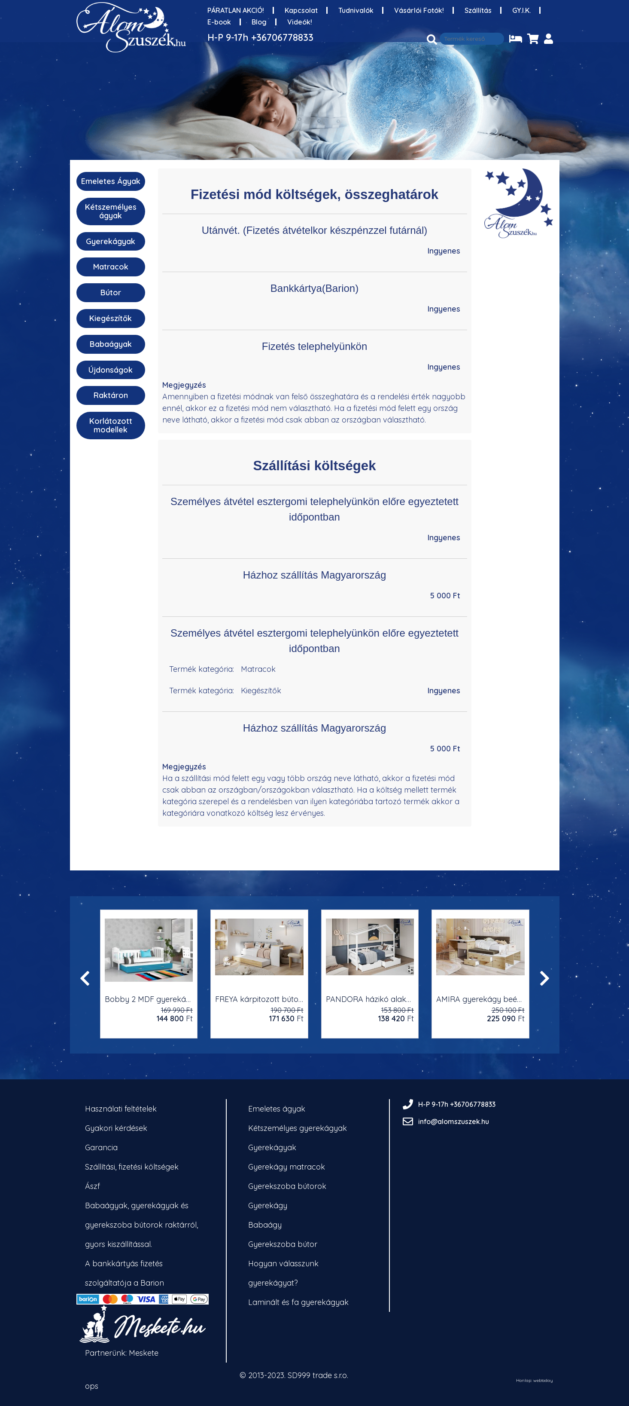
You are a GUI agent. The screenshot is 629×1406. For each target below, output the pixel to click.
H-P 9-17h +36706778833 (260, 37)
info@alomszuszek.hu (453, 1121)
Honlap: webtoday (534, 1380)
